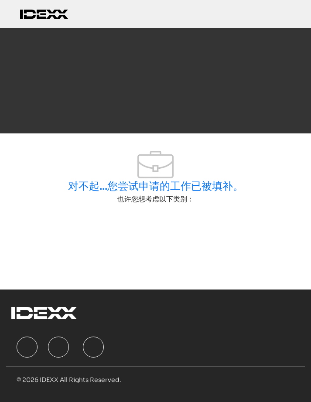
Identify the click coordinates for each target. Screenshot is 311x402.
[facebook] (27, 347)
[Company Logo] (44, 13)
